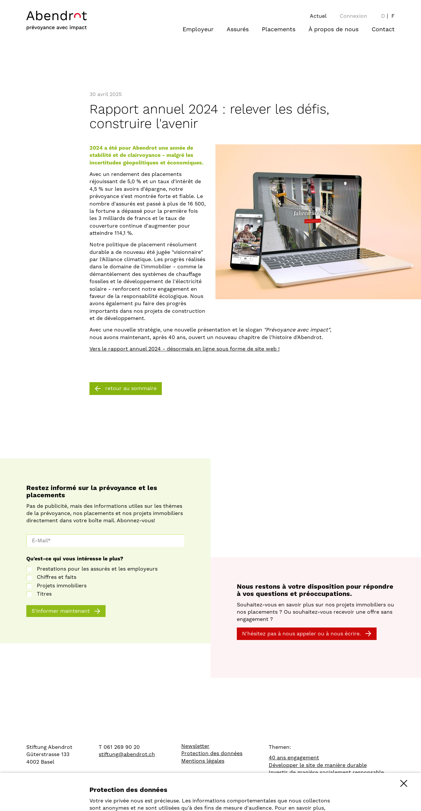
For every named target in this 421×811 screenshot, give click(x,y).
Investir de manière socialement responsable (326, 772)
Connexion (353, 16)
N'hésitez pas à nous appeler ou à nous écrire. (301, 633)
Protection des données (211, 753)
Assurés (238, 29)
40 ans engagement (294, 757)
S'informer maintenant (61, 611)
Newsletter (195, 746)
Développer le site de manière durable (318, 765)
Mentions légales (202, 761)
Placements (278, 29)
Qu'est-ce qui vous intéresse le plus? (74, 558)
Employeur (198, 29)
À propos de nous (334, 29)
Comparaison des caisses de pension (315, 779)
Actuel (318, 16)
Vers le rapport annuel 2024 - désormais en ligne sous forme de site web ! (184, 349)
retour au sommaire (131, 388)
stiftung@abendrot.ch (127, 754)
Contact (383, 29)
